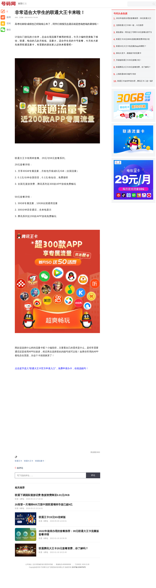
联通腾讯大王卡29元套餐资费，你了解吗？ (133, 67)
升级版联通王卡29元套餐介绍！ (129, 60)
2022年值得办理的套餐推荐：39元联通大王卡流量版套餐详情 (133, 18)
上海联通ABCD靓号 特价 (126, 74)
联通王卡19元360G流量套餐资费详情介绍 (133, 39)
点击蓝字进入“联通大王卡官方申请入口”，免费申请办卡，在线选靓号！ (51, 368)
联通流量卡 (39, 461)
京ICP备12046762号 (79, 567)
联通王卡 (18, 461)
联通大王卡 (28, 461)
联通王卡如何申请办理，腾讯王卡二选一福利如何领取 (135, 81)
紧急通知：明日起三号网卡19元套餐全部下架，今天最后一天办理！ (133, 32)
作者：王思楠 (19, 17)
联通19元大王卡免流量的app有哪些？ (131, 46)
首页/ (20, 3)
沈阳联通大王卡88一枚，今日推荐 (129, 25)
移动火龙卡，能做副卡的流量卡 (128, 53)
